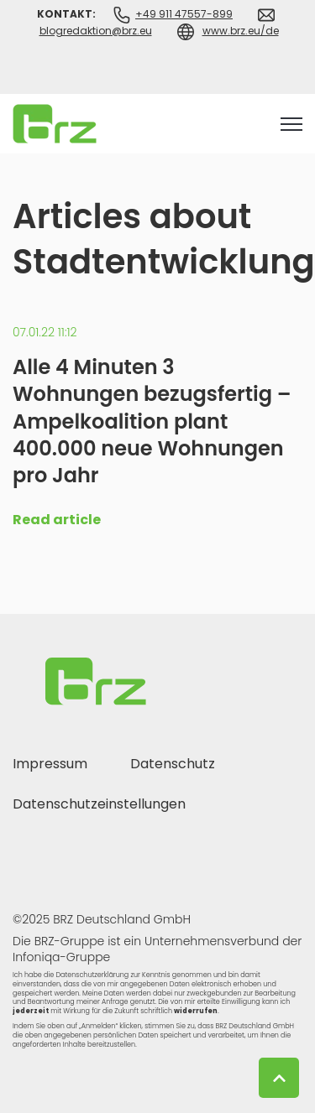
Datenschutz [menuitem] (172, 763)
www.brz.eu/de (240, 30)
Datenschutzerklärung (92, 975)
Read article (57, 519)
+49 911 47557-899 (184, 14)
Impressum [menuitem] (50, 763)
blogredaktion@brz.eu (95, 30)
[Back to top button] (279, 1078)
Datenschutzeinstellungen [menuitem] (99, 804)
